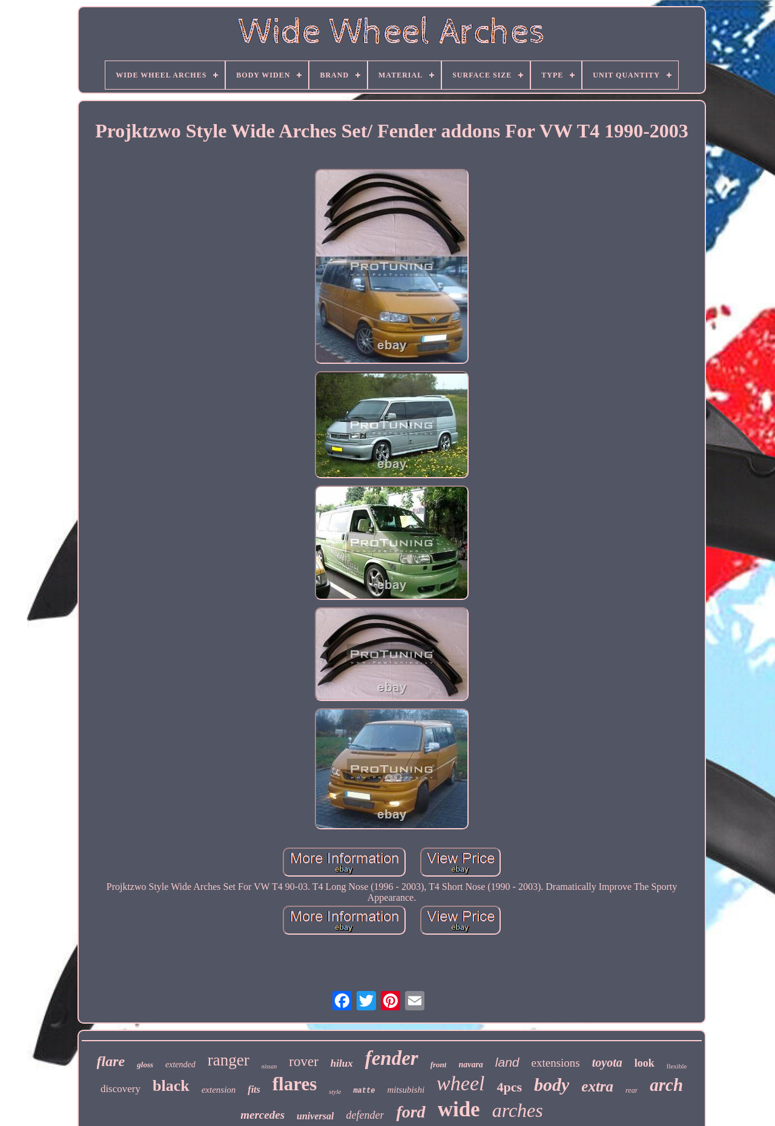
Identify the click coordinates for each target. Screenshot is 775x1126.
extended (180, 1064)
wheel (460, 1083)
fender (391, 1058)
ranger (228, 1060)
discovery (120, 1089)
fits (254, 1089)
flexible (677, 1066)
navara (470, 1064)
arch (666, 1085)
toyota (607, 1062)
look (645, 1063)
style (335, 1091)
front (438, 1064)
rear (631, 1090)
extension (219, 1090)
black (171, 1086)
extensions (556, 1062)
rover (303, 1061)
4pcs (509, 1087)
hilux (342, 1063)
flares (294, 1084)
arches (517, 1110)
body (551, 1085)
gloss (145, 1064)
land (507, 1062)
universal (315, 1116)
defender (365, 1115)
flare (111, 1061)
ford (410, 1111)
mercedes (262, 1114)
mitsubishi (405, 1090)
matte (364, 1091)
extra (597, 1086)
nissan (269, 1066)
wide (459, 1109)
